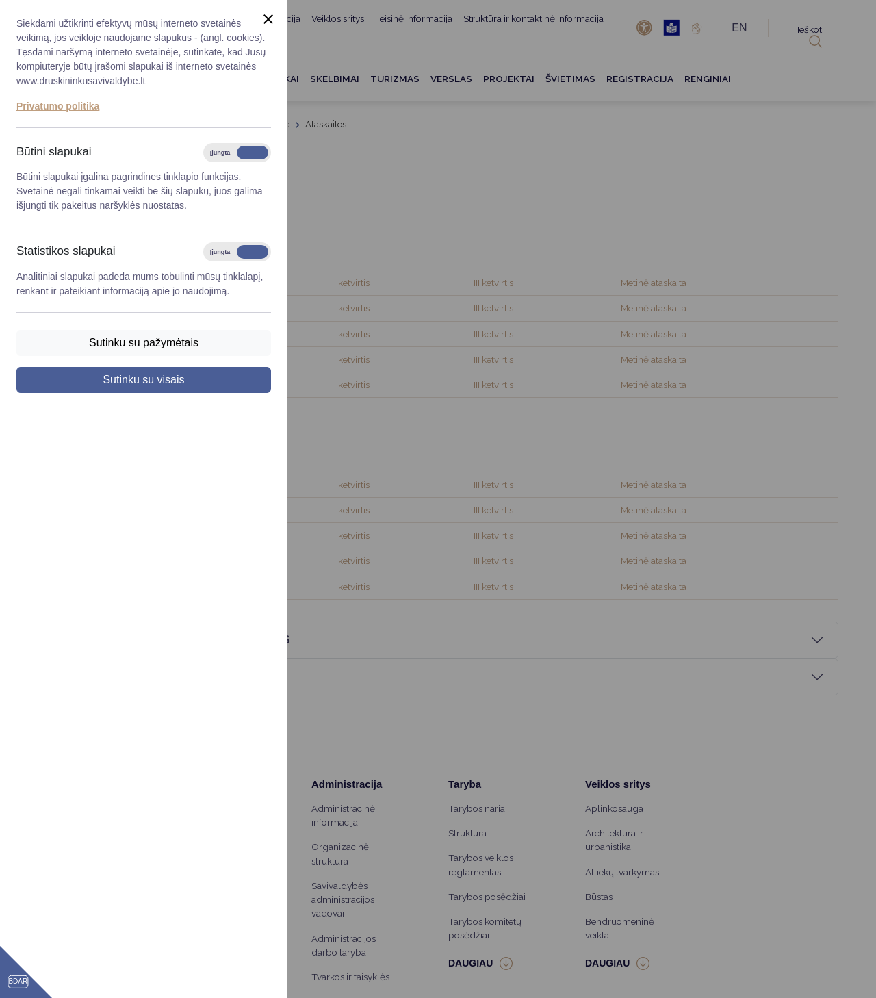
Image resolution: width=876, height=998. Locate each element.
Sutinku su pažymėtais (143, 342)
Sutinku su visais (143, 379)
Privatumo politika (57, 106)
